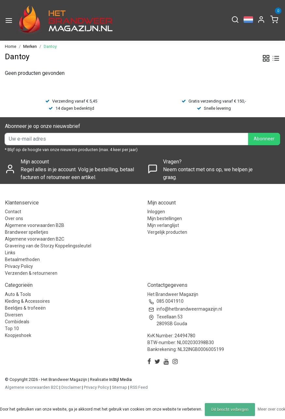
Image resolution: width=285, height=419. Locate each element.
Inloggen (156, 211)
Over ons (14, 218)
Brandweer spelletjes (26, 232)
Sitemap (119, 387)
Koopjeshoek (18, 335)
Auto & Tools (18, 294)
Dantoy (50, 46)
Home (10, 46)
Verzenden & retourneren (31, 273)
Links (10, 252)
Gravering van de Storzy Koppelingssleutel (48, 245)
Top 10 (12, 328)
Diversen (14, 314)
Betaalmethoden (22, 259)
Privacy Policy (19, 266)
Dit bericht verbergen (229, 409)
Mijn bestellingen (164, 218)
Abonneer (264, 139)
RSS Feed (139, 387)
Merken (30, 46)
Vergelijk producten (167, 232)
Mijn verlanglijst (163, 225)
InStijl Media (120, 379)
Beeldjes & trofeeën (25, 308)
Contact (13, 211)
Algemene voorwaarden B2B (34, 225)
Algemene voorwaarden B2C (34, 239)
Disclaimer (71, 387)
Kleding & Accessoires (27, 301)
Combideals (17, 321)
